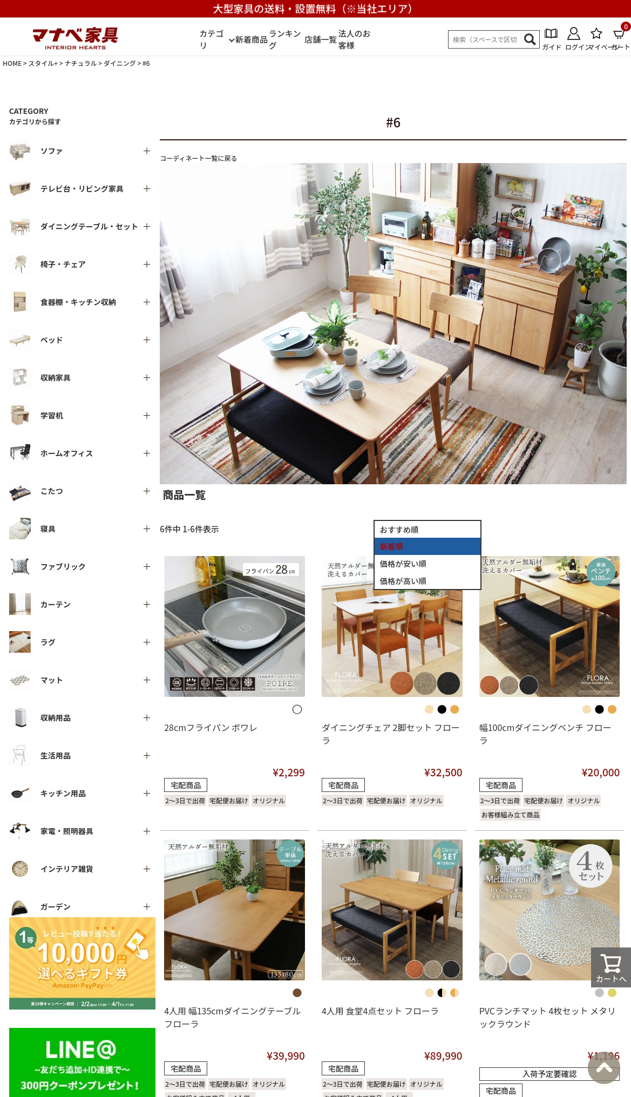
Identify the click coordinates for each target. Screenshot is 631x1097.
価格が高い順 (403, 580)
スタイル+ (43, 62)
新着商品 (251, 39)
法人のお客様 (354, 39)
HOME (12, 62)
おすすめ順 (399, 529)
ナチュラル (80, 62)
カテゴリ (211, 39)
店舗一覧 (320, 39)
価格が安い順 (403, 563)
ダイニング (120, 62)
